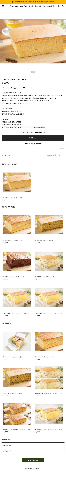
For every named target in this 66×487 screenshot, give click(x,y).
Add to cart (33, 138)
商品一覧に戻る (33, 460)
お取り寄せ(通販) (7, 445)
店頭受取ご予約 (6, 451)
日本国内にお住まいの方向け (33, 143)
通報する (61, 148)
